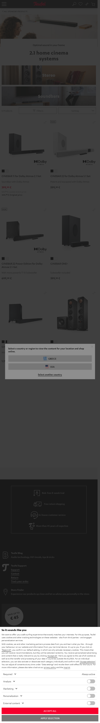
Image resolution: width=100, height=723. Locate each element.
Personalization (10, 695)
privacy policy (50, 667)
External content (11, 703)
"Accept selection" (88, 661)
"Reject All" (6, 650)
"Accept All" (52, 655)
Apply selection (50, 718)
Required (7, 674)
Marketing (8, 688)
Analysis (7, 681)
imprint (67, 667)
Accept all (50, 710)
